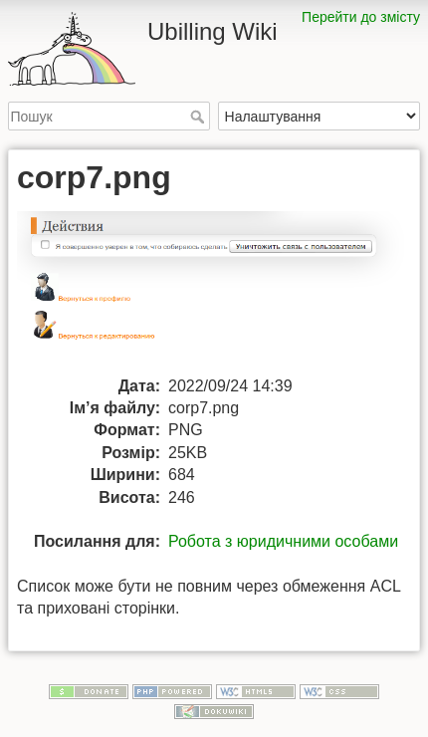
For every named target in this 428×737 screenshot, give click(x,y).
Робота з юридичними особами (283, 541)
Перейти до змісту (361, 17)
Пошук (199, 116)
